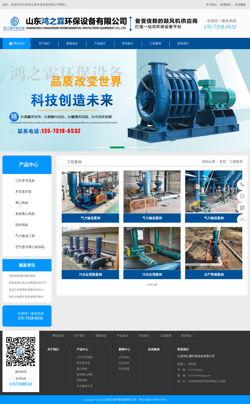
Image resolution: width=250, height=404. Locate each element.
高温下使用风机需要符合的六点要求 (30, 289)
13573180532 (242, 184)
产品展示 (100, 43)
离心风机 (21, 202)
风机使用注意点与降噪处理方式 (27, 282)
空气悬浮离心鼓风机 (30, 247)
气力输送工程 (25, 236)
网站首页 (19, 43)
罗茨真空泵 (23, 191)
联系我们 (226, 4)
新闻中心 (124, 349)
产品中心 (82, 349)
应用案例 (154, 349)
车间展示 (127, 43)
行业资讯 (124, 363)
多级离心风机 (25, 214)
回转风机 (21, 225)
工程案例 (155, 43)
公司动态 (124, 357)
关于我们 (211, 4)
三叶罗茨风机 (25, 180)
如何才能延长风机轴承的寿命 (26, 296)
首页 (222, 161)
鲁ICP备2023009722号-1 (153, 399)
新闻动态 (72, 43)
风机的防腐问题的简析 (22, 275)
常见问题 (124, 368)
